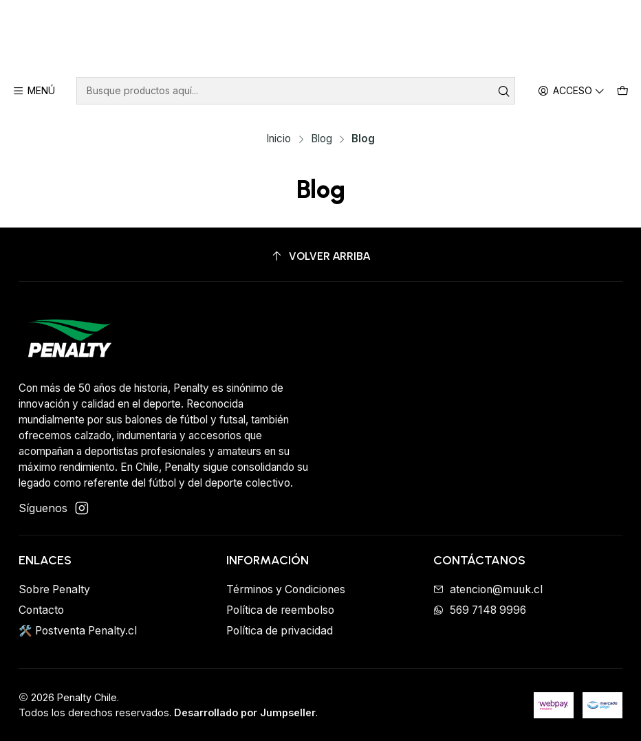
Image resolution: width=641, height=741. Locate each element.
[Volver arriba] (320, 256)
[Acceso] (572, 90)
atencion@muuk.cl (488, 589)
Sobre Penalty (54, 589)
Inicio (278, 138)
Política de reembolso (280, 610)
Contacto (41, 610)
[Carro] (622, 90)
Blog (321, 138)
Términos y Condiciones (285, 589)
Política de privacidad (279, 630)
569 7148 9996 (479, 610)
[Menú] (34, 90)
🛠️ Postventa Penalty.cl (78, 630)
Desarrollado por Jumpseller (245, 712)
